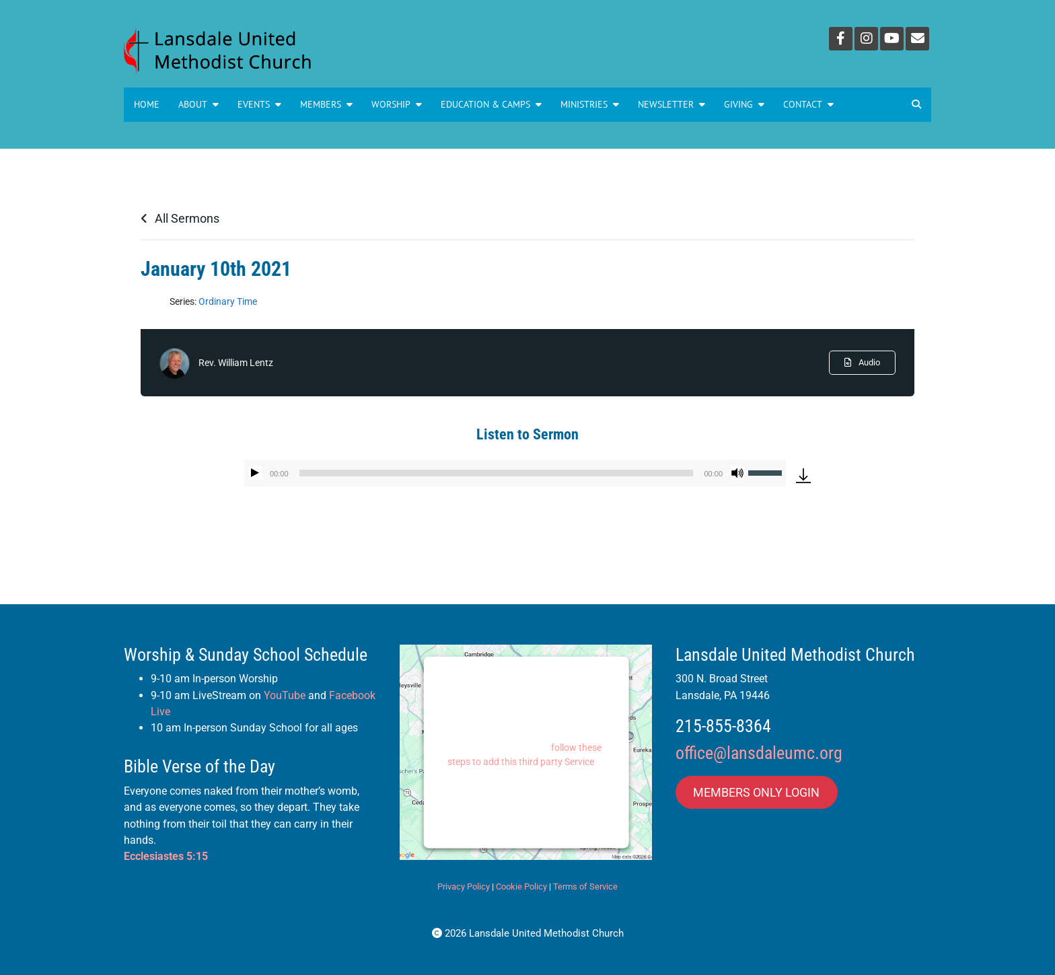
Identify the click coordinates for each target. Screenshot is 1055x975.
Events (259, 104)
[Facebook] (840, 38)
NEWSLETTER (671, 104)
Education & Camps (491, 104)
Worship (396, 104)
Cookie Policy (521, 886)
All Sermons (180, 218)
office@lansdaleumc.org (759, 753)
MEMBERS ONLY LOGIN (756, 792)
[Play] (255, 473)
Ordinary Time (227, 301)
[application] (515, 473)
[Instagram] (866, 38)
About (198, 104)
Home (146, 104)
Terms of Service (585, 886)
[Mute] (737, 473)
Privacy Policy (463, 886)
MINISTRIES (589, 104)
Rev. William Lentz (235, 362)
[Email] (917, 38)
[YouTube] (892, 38)
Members (326, 104)
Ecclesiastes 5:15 (166, 856)
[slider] (496, 473)
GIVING (744, 104)
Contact (808, 104)
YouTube (284, 695)
